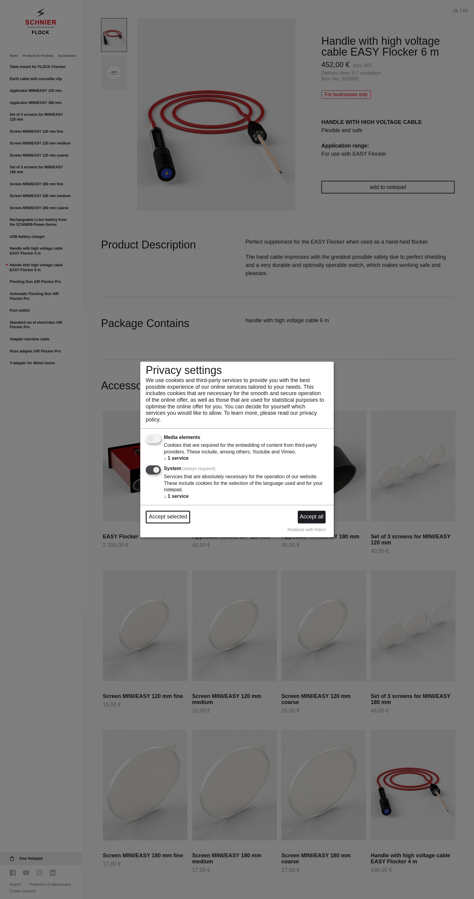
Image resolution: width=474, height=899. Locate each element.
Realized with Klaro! (306, 529)
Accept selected (168, 517)
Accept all (311, 517)
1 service (176, 458)
